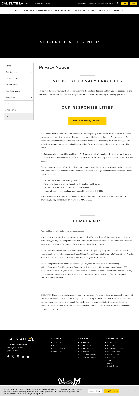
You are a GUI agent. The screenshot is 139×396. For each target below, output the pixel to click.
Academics (29, 10)
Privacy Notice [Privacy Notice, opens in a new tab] (38, 395)
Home (8, 66)
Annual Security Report (115, 348)
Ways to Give (57, 351)
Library (100, 3)
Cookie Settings (112, 354)
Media (55, 345)
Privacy (109, 360)
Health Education (13, 91)
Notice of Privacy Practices (87, 121)
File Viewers (84, 351)
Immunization (12, 78)
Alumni (48, 3)
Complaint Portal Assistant (52, 278)
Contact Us (57, 342)
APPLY (124, 3)
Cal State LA (12, 3)
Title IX (109, 363)
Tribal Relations (112, 366)
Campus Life (79, 10)
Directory (92, 3)
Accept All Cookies (111, 392)
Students (29, 3)
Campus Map (84, 342)
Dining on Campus (86, 348)
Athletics (118, 10)
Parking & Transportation (88, 354)
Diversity (92, 10)
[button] (109, 3)
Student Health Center (69, 42)
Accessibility (111, 342)
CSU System (111, 357)
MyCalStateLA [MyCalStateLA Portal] (82, 3)
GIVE (133, 3)
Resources (10, 97)
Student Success (63, 10)
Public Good (105, 10)
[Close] (135, 392)
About (18, 10)
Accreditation (112, 345)
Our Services (11, 72)
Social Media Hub (59, 348)
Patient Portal (12, 85)
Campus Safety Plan (114, 351)
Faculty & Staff (39, 3)
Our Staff (10, 104)
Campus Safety (85, 345)
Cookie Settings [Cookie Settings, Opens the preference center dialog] (94, 392)
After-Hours (11, 110)
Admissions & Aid (44, 10)
